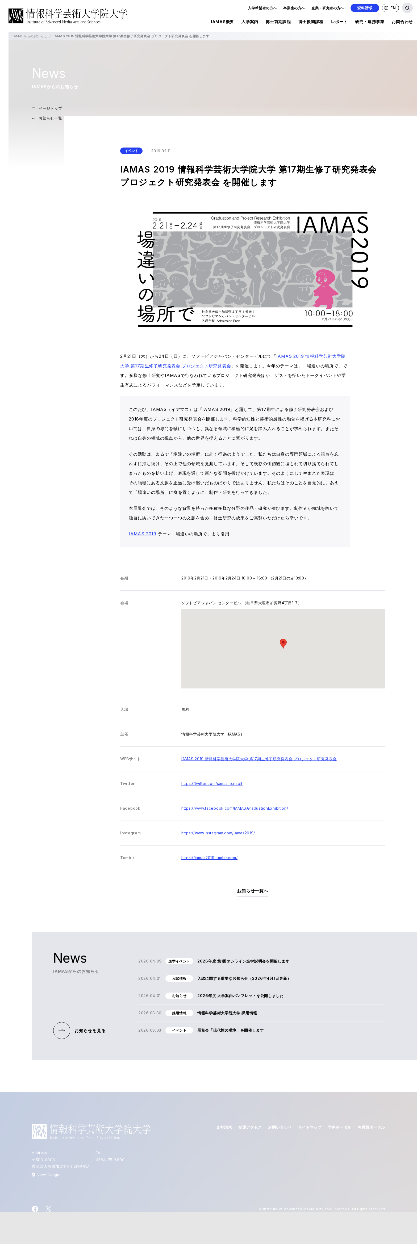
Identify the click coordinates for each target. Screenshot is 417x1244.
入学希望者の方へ (262, 8)
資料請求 (365, 8)
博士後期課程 (311, 22)
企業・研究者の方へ (327, 8)
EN (390, 8)
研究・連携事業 (369, 22)
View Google (48, 1174)
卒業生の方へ (294, 8)
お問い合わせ (279, 1127)
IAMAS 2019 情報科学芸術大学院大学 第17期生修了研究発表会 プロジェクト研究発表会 (259, 759)
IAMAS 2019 (142, 533)
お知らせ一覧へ (252, 890)
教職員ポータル (371, 1127)
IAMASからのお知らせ (30, 36)
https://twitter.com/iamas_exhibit (212, 783)
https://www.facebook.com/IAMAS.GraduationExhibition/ (234, 808)
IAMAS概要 (222, 22)
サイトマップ (310, 1127)
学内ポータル (339, 1127)
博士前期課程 (278, 22)
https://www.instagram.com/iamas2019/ (218, 833)
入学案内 (249, 22)
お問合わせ (402, 22)
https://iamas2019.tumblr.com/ (209, 857)
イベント (131, 151)
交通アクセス (250, 1127)
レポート (339, 22)
